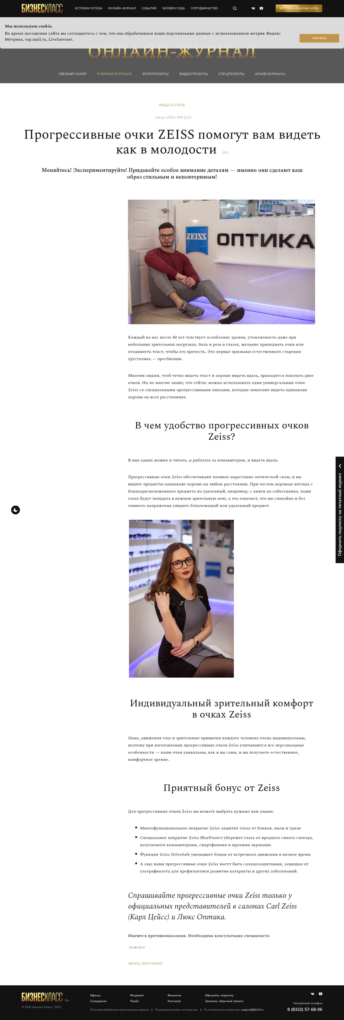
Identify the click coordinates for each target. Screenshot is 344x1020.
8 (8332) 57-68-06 (304, 1009)
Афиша (95, 995)
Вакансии (174, 995)
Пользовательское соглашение (176, 1010)
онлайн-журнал (122, 8)
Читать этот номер (145, 963)
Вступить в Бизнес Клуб (299, 8)
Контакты (174, 1001)
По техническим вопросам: (233, 1010)
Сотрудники (98, 1001)
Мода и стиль (172, 105)
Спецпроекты (231, 74)
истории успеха (88, 8)
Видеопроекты (193, 74)
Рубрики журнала (114, 74)
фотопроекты (155, 74)
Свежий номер (73, 74)
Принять (319, 38)
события (149, 8)
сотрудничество (204, 8)
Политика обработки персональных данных (119, 1010)
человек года (173, 8)
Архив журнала (270, 74)
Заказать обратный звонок (224, 1001)
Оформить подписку (219, 995)
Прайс (134, 1001)
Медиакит (137, 995)
